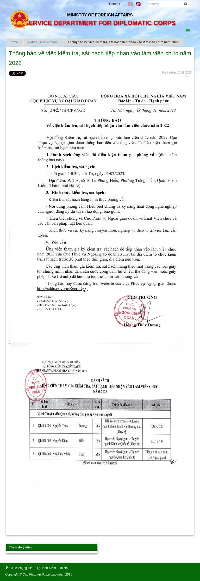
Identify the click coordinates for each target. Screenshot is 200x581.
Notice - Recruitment (43, 42)
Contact (114, 4)
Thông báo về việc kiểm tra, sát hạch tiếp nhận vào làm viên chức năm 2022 (123, 42)
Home (13, 42)
